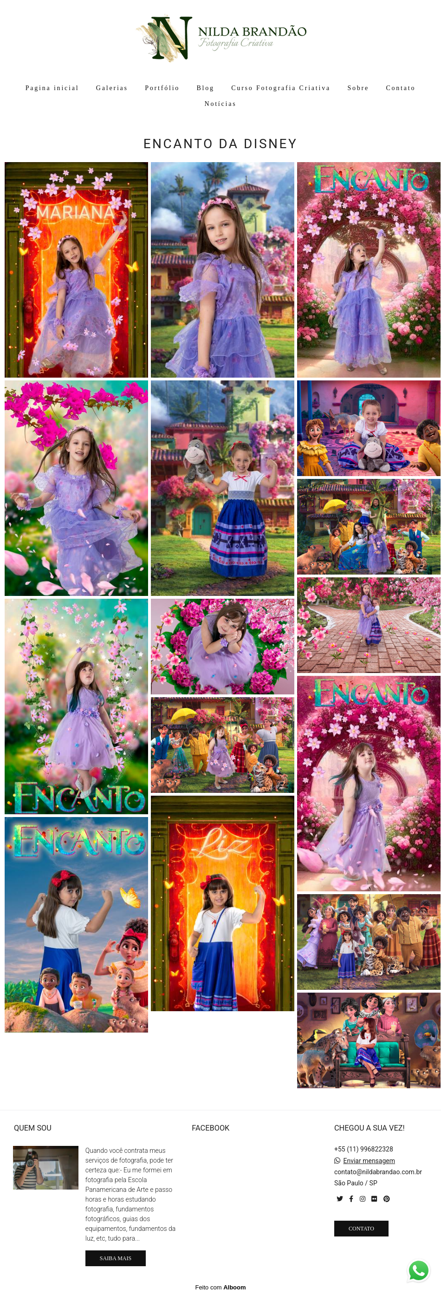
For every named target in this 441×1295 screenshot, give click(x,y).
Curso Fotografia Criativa (281, 88)
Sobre (358, 88)
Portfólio (162, 88)
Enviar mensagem (369, 1161)
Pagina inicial (52, 88)
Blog (205, 88)
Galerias (112, 88)
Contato (400, 88)
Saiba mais (115, 1258)
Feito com (220, 1287)
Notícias (220, 103)
